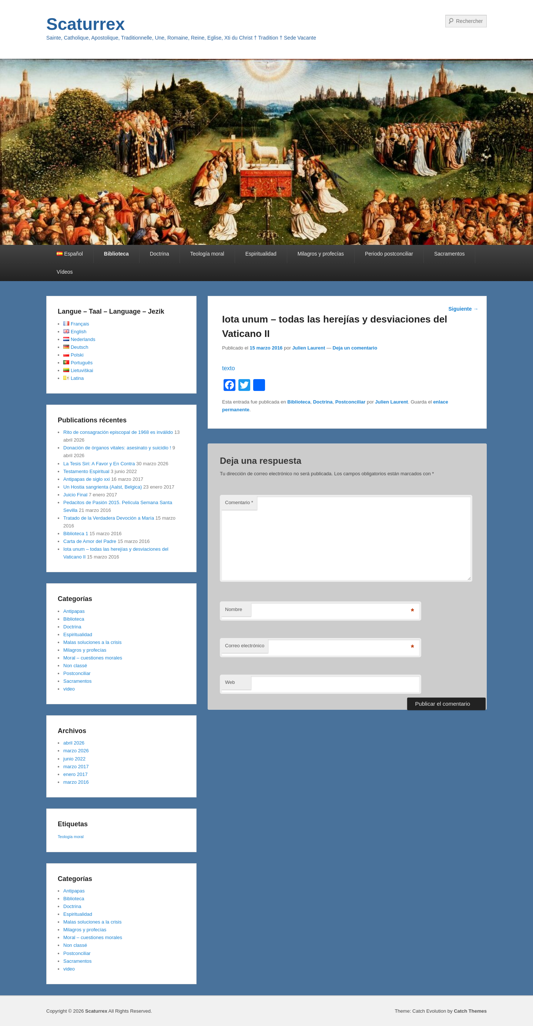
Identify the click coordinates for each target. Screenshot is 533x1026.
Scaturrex (85, 24)
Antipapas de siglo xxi (86, 479)
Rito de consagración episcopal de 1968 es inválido (118, 432)
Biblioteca (116, 254)
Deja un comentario (355, 348)
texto (228, 368)
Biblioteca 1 (75, 533)
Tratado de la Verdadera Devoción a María (108, 518)
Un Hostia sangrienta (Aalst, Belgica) (102, 487)
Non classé (75, 665)
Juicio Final (75, 494)
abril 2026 (73, 743)
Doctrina (159, 254)
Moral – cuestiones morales (92, 658)
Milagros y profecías (321, 254)
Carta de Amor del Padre (89, 541)
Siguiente (463, 309)
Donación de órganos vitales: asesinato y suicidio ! (117, 447)
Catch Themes (470, 1011)
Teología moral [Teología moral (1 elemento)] (71, 836)
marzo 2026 (76, 750)
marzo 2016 (76, 782)
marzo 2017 (76, 766)
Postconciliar (350, 402)
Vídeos (65, 272)
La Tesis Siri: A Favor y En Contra (99, 463)
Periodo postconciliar (389, 254)
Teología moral (207, 254)
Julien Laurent (308, 348)
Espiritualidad (260, 254)
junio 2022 (74, 759)
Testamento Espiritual (86, 471)
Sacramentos (449, 254)
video (69, 689)
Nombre (233, 609)
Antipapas (74, 611)
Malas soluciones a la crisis (92, 642)
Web (230, 682)
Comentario (239, 502)
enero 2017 (75, 774)
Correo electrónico (244, 645)
